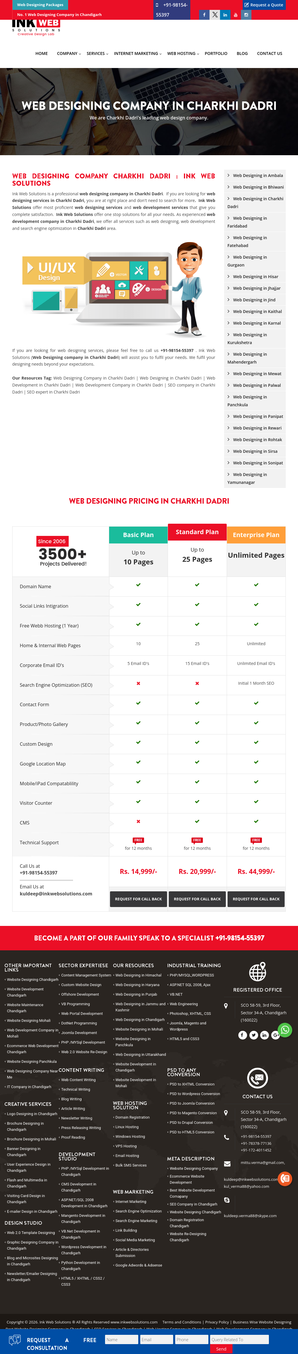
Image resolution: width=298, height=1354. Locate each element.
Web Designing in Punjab (136, 994)
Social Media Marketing (135, 1240)
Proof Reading (73, 1137)
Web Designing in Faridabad (247, 222)
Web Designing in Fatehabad (247, 241)
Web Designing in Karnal (254, 323)
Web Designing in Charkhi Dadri (255, 202)
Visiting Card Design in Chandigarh (26, 1199)
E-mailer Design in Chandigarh (32, 1211)
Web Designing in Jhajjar (254, 288)
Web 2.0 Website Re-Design (84, 1052)
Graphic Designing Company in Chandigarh (32, 1245)
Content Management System (86, 975)
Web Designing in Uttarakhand (141, 1054)
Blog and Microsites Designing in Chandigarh (32, 1261)
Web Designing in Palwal (254, 385)
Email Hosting (127, 1155)
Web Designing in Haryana (137, 985)
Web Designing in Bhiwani (256, 187)
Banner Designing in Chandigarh (23, 1151)
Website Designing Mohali (29, 1020)
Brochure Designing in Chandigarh (25, 1126)
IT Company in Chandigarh (29, 1087)
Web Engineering (184, 1004)
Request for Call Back (138, 899)
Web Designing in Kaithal (255, 311)
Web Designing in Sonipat (255, 463)
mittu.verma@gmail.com (262, 1162)
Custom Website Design (81, 985)
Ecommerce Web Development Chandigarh (32, 1049)
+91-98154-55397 (178, 350)
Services (96, 53)
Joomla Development (79, 1033)
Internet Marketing (136, 53)
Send (221, 1349)
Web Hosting (181, 53)
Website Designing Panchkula (32, 1061)
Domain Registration (133, 1117)
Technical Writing (75, 1089)
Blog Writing (71, 1099)
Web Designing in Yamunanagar (247, 478)
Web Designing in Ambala (255, 175)
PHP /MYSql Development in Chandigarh (85, 1171)
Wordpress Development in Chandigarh (83, 1250)
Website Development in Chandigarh (136, 1067)
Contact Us (269, 53)
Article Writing (73, 1108)
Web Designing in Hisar (253, 276)
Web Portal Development (82, 1013)
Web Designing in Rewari (255, 428)
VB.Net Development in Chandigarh (80, 1234)
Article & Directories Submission (132, 1252)
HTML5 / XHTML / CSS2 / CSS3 (82, 1281)
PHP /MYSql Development (83, 1042)
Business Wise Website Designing (262, 1322)
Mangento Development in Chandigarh (83, 1218)
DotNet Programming (79, 1023)
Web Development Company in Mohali (32, 1033)
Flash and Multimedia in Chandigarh (27, 1183)
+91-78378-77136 (256, 1143)
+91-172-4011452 (256, 1150)
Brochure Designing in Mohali (31, 1139)
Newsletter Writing (76, 1118)
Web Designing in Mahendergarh (247, 358)
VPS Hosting (126, 1146)
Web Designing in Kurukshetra (247, 338)
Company (67, 53)
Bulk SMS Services (131, 1165)
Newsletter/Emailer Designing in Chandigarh (32, 1276)
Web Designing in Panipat (255, 416)
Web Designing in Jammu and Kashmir (141, 1007)
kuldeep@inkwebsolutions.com (251, 1179)
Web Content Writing (78, 1080)
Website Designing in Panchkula (133, 1042)
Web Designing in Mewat (255, 373)
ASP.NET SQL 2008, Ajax (190, 985)
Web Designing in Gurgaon (247, 261)
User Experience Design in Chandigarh (29, 1167)
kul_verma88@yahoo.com (246, 1186)
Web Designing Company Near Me (32, 1074)
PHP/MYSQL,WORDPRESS (192, 975)
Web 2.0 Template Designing (31, 1232)
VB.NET (176, 994)
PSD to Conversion (192, 1084)
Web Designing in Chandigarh (140, 1019)
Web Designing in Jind (252, 300)
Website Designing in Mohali (139, 1029)
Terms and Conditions (181, 1322)
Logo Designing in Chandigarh (32, 1114)
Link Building (126, 1230)
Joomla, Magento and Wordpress (188, 1026)
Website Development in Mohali (136, 1083)
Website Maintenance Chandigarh (25, 1008)
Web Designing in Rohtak (255, 439)
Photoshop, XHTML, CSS (190, 1013)
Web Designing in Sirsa (253, 451)
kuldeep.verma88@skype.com (250, 1215)
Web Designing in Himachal (139, 975)
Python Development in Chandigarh (80, 1265)
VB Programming (75, 1004)
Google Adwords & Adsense (139, 1265)
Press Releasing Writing (81, 1128)
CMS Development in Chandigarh (78, 1187)
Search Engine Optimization (139, 1211)
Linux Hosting (127, 1127)
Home (42, 53)
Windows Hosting (130, 1136)
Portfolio (216, 53)
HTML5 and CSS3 (184, 1039)
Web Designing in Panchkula (247, 400)
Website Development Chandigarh (25, 992)
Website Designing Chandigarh (32, 979)
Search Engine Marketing (136, 1221)
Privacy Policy (217, 1322)
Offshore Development (80, 994)
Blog (242, 53)
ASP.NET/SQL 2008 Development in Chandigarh (84, 1203)
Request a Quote (266, 5)
